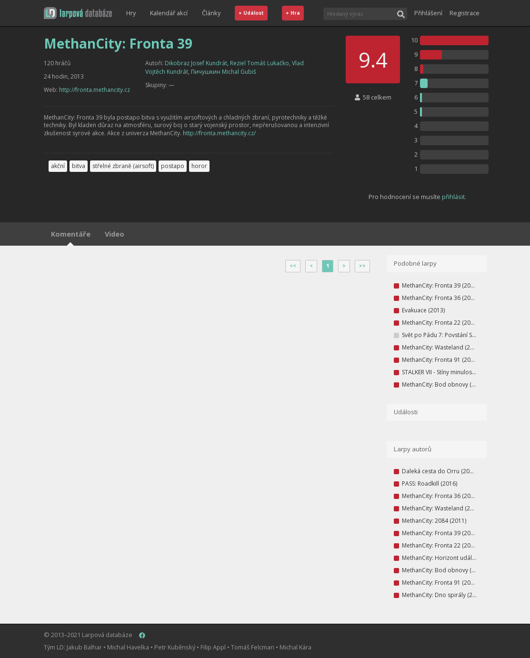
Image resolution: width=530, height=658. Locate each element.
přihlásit (453, 196)
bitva (78, 166)
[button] (78, 13)
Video (114, 234)
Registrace (465, 13)
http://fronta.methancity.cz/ (219, 133)
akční (58, 166)
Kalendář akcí (169, 13)
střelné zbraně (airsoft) (123, 166)
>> (362, 265)
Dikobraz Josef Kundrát (196, 63)
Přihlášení (428, 13)
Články (211, 13)
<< (293, 265)
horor (199, 166)
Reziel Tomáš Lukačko (259, 63)
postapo (172, 166)
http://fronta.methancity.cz (94, 90)
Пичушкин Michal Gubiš (223, 72)
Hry (131, 13)
